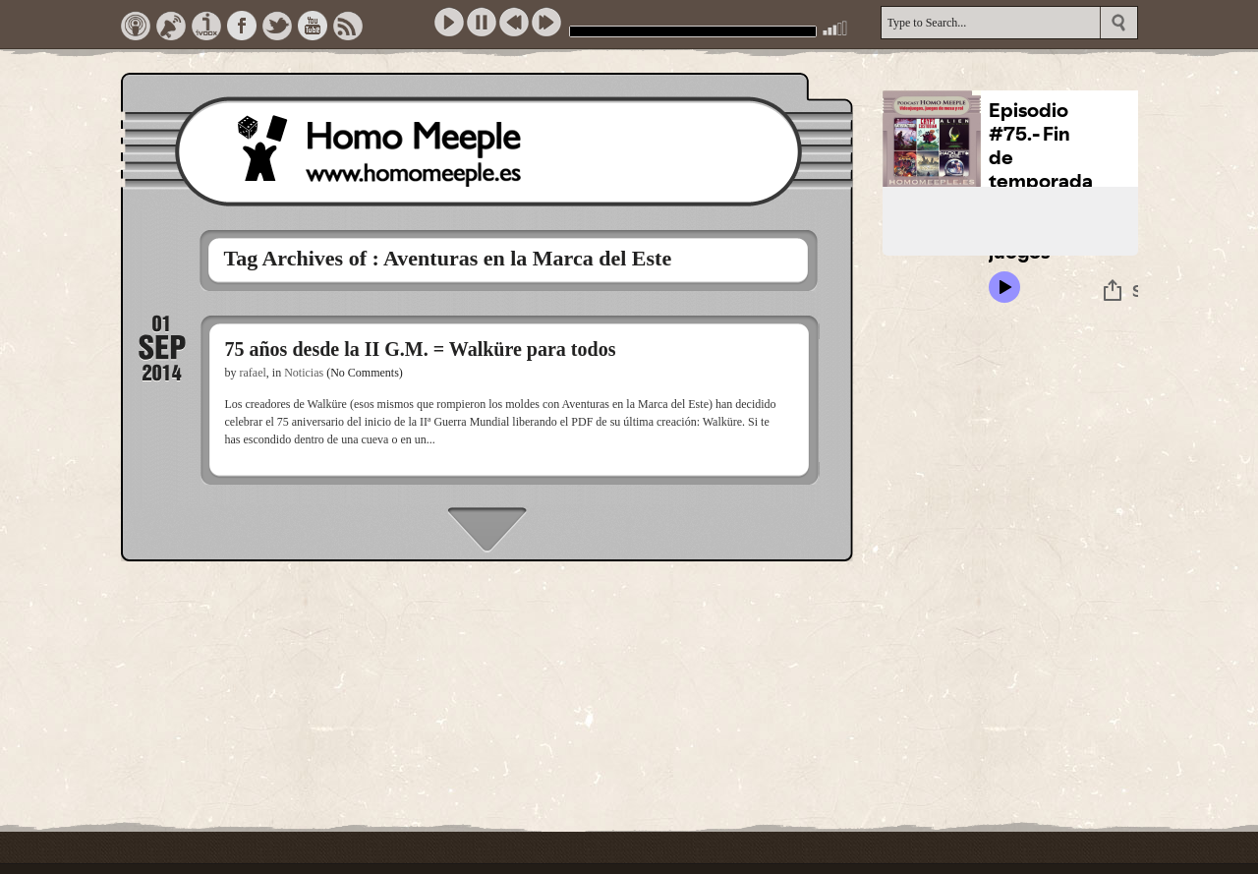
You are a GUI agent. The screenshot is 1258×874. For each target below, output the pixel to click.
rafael (253, 372)
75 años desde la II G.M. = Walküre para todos (420, 349)
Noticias (303, 372)
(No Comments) (364, 372)
